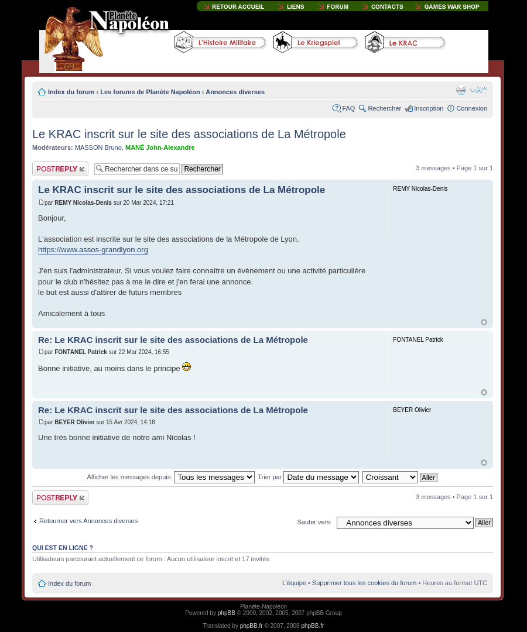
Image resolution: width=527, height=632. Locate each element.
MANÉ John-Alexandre (160, 147)
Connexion (471, 108)
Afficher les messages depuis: (171, 476)
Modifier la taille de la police (478, 89)
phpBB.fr (251, 626)
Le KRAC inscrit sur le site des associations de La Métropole (189, 134)
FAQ (348, 108)
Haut (484, 322)
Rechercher (384, 108)
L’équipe (294, 582)
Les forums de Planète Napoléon (150, 91)
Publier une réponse (60, 169)
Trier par (308, 476)
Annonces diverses (235, 91)
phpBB (226, 613)
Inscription (428, 108)
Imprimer (460, 89)
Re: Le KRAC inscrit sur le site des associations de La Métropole (173, 340)
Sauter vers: (314, 521)
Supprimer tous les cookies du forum (364, 582)
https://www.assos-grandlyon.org (93, 249)
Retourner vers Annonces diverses (88, 520)
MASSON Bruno (98, 147)
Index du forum (71, 91)
